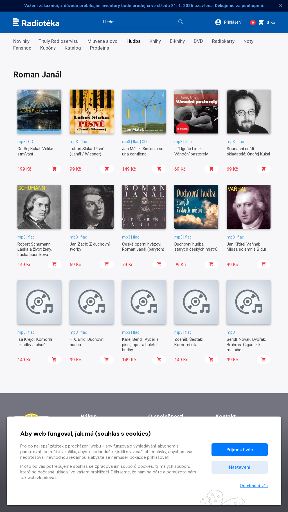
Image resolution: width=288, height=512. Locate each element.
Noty (248, 41)
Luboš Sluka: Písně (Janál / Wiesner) (87, 151)
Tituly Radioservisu (58, 41)
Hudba (134, 41)
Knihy (155, 41)
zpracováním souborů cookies (124, 466)
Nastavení (239, 467)
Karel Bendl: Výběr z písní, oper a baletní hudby (140, 344)
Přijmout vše (239, 450)
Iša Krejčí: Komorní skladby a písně (34, 342)
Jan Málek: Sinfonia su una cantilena (142, 151)
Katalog (73, 48)
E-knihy (177, 41)
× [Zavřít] (280, 6)
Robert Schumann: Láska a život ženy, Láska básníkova (34, 249)
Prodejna (99, 48)
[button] (230, 22)
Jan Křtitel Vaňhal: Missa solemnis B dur (246, 247)
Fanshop (22, 48)
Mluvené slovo (102, 41)
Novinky (21, 41)
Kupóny (48, 48)
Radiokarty (223, 41)
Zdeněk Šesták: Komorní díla (188, 342)
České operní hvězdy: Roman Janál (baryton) (143, 247)
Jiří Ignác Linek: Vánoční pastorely (191, 151)
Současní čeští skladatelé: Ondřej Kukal (248, 151)
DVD (198, 41)
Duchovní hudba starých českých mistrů (195, 247)
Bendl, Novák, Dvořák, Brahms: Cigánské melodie (246, 344)
